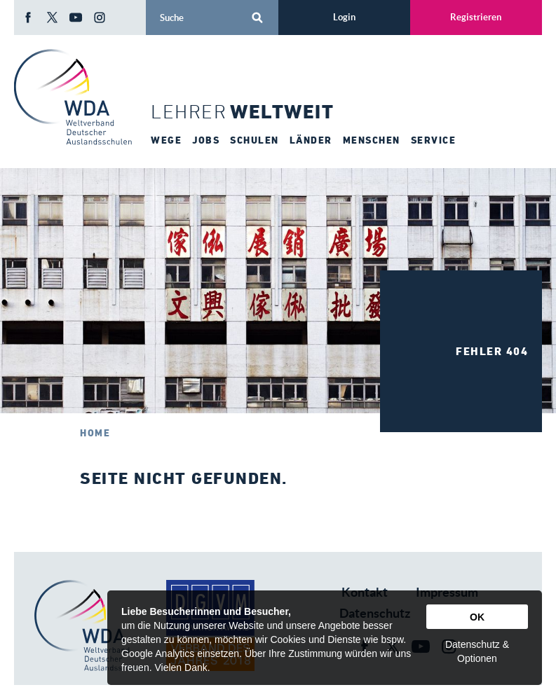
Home (95, 433)
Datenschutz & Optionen (477, 651)
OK (477, 617)
